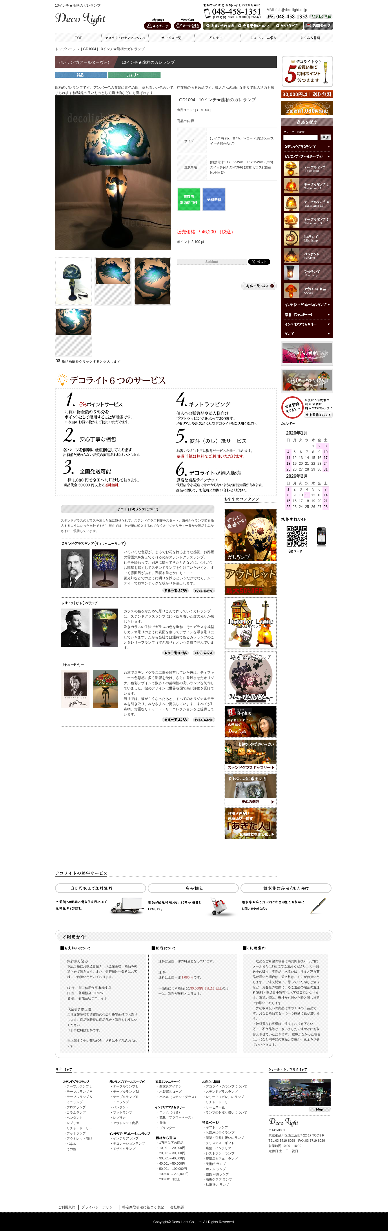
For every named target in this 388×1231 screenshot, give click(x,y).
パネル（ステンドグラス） (178, 1097)
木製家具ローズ (170, 1091)
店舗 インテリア (218, 1148)
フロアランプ (76, 1107)
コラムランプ (76, 1112)
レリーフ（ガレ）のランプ (225, 1097)
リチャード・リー (79, 1128)
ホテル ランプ (216, 1169)
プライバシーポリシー (98, 1207)
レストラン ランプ (220, 1153)
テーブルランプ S (79, 1097)
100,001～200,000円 (174, 1174)
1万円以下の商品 (171, 1142)
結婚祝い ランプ (217, 1184)
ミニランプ (75, 1102)
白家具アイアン (170, 1086)
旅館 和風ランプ (217, 1174)
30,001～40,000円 (172, 1158)
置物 (162, 1122)
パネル (71, 1143)
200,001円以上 (170, 1179)
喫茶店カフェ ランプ (222, 1158)
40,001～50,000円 (172, 1163)
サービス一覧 (215, 1107)
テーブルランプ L (79, 1086)
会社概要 (177, 1207)
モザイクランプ (124, 1148)
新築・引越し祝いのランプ (225, 1137)
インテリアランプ (126, 1138)
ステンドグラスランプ (222, 1091)
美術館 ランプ (216, 1163)
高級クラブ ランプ (219, 1179)
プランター (167, 1128)
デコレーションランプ (129, 1143)
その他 (71, 1149)
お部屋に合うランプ (220, 1132)
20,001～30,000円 (172, 1153)
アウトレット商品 (79, 1138)
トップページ (65, 49)
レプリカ (73, 1123)
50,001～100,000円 (173, 1168)
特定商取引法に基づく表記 (143, 1207)
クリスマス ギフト (220, 1143)
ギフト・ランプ (217, 1127)
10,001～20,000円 (172, 1148)
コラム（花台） (170, 1112)
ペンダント (75, 1117)
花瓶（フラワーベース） (176, 1117)
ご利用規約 (66, 1207)
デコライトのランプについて (226, 1086)
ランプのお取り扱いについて (226, 1112)
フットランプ (76, 1133)
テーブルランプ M (79, 1091)
